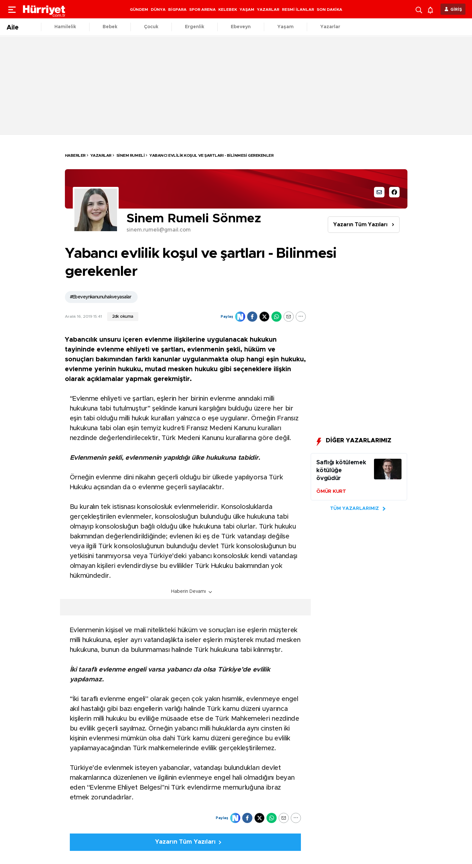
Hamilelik (65, 27)
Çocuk (151, 27)
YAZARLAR (268, 9)
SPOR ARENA (202, 9)
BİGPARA (177, 9)
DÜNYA (158, 9)
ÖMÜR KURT (331, 491)
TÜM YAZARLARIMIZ (354, 508)
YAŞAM (247, 9)
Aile (13, 27)
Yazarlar (330, 27)
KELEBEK (227, 9)
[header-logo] (44, 9)
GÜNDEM (139, 9)
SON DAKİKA (329, 9)
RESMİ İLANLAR (298, 9)
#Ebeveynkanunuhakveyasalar (100, 297)
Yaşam (285, 27)
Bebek (110, 27)
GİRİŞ (456, 10)
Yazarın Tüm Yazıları (360, 224)
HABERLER (75, 155)
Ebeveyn (241, 27)
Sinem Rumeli (130, 155)
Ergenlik (194, 27)
